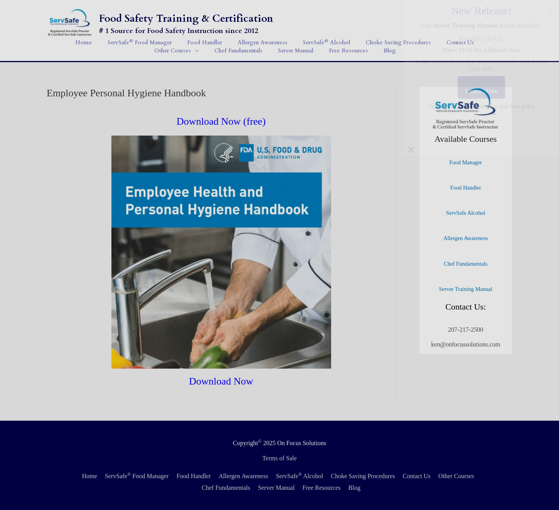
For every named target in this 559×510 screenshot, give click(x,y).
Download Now (221, 381)
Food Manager (465, 162)
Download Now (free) (221, 121)
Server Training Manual (466, 289)
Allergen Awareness (465, 238)
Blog (354, 487)
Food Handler (465, 188)
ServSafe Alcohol (465, 213)
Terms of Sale (279, 458)
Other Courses (456, 476)
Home (89, 476)
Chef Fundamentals (465, 264)
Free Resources (321, 487)
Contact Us (417, 476)
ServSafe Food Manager (137, 476)
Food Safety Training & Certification (186, 18)
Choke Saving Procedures (363, 476)
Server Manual (276, 487)
